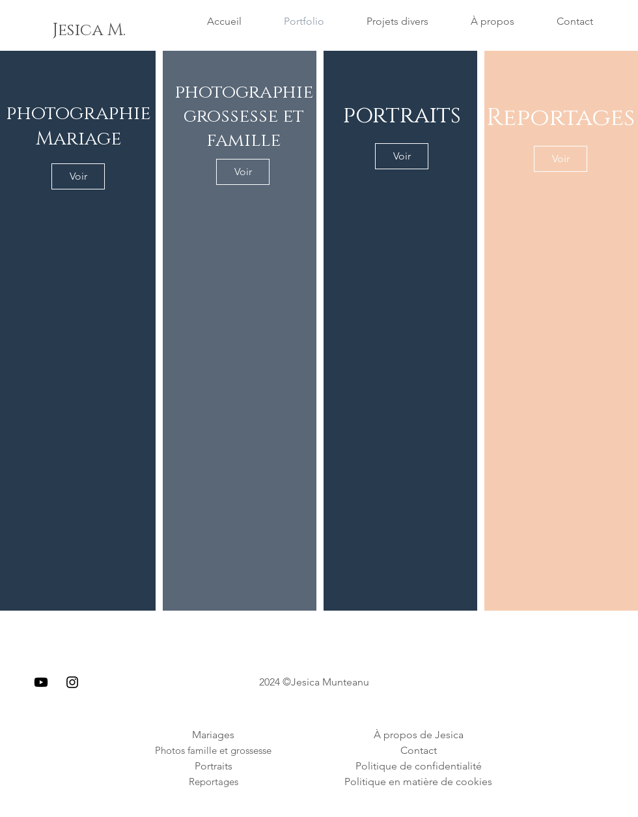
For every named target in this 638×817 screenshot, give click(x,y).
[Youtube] (41, 682)
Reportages (560, 117)
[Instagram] (72, 682)
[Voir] (78, 176)
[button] (65, 30)
